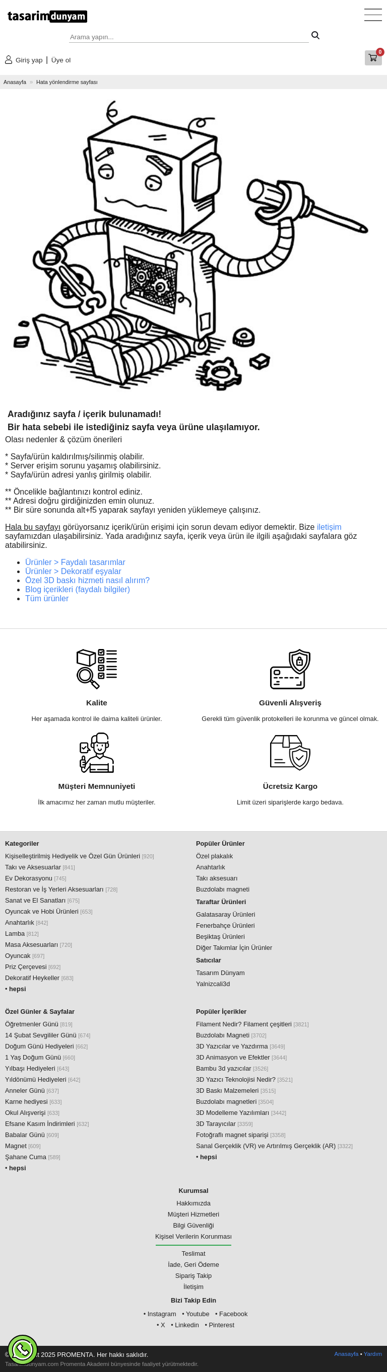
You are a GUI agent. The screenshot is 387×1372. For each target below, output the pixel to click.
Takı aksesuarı (217, 878)
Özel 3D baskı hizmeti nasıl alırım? (87, 580)
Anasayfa (15, 82)
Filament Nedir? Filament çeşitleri (252, 1024)
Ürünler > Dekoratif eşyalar (73, 571)
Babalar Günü (32, 1135)
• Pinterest (219, 1325)
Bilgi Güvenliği (193, 1225)
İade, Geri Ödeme (193, 1264)
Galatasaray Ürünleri (225, 914)
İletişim (193, 1286)
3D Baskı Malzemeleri (236, 1090)
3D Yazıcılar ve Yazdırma (240, 1046)
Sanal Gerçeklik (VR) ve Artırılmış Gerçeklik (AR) (274, 1146)
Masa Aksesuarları (38, 944)
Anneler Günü (32, 1090)
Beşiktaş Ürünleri (220, 936)
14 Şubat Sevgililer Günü (47, 1035)
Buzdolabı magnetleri (235, 1101)
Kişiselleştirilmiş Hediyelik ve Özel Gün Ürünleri (79, 856)
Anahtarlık (26, 922)
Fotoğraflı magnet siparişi (240, 1135)
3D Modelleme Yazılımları (241, 1112)
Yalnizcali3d (213, 984)
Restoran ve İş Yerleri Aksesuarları (61, 889)
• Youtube (195, 1314)
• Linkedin (185, 1325)
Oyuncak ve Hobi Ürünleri (49, 911)
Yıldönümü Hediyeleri (42, 1079)
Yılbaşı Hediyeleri (37, 1068)
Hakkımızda (193, 1203)
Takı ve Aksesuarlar (40, 867)
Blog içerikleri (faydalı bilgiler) (77, 589)
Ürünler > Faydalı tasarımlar (75, 562)
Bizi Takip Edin (193, 1300)
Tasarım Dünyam (220, 973)
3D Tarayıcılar (224, 1123)
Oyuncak (24, 955)
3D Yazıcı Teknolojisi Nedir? (244, 1079)
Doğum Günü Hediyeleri (46, 1046)
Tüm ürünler (47, 598)
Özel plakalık (214, 856)
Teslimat (194, 1253)
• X (161, 1325)
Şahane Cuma (32, 1157)
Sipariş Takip (193, 1275)
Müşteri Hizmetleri (193, 1214)
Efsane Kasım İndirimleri (47, 1123)
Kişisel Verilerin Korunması (193, 1236)
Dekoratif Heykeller (39, 978)
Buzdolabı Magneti (231, 1035)
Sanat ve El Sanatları (42, 900)
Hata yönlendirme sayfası (67, 82)
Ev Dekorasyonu (36, 878)
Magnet (22, 1146)
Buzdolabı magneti (222, 889)
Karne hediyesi (33, 1101)
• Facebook (231, 1314)
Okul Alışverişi (32, 1112)
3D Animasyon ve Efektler (241, 1057)
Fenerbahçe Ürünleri (225, 925)
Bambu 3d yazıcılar (232, 1068)
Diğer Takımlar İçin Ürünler (234, 947)
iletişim (329, 527)
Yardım (373, 1354)
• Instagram (160, 1314)
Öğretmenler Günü (39, 1024)
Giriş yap (29, 60)
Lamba (22, 933)
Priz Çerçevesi (32, 967)
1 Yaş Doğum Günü (40, 1057)
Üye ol (61, 60)
